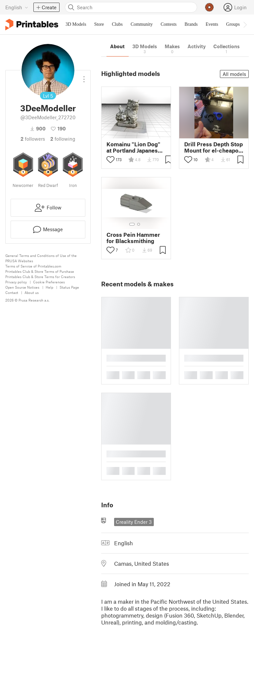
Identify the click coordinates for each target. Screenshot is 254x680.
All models (234, 74)
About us (31, 292)
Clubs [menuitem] (117, 24)
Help (49, 287)
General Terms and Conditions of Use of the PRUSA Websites (41, 258)
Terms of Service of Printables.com (33, 266)
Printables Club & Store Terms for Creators (40, 276)
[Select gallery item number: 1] (132, 224)
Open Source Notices (22, 287)
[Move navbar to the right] (244, 24)
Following (62, 139)
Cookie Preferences (49, 282)
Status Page (69, 287)
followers (33, 139)
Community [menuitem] (142, 24)
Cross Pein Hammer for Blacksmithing (133, 238)
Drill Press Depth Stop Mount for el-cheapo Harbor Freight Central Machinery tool (213, 147)
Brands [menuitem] (191, 24)
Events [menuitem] (212, 24)
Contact (11, 292)
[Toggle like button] (110, 159)
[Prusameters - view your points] (209, 7)
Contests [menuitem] (169, 24)
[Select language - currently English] (16, 7)
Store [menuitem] (99, 24)
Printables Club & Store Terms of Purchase (39, 271)
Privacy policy (16, 282)
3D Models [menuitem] (75, 24)
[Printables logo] (31, 24)
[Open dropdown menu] (84, 76)
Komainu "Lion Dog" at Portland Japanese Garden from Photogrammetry (133, 147)
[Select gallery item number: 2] (138, 224)
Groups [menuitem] (233, 24)
